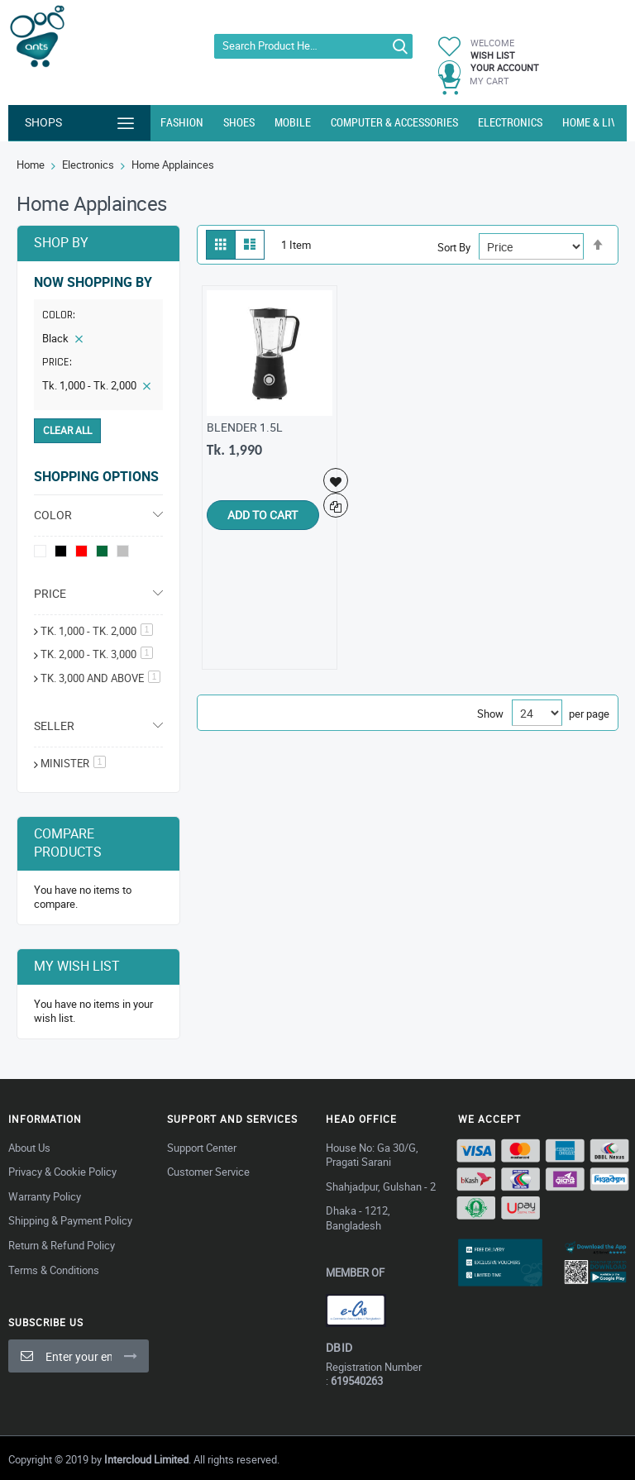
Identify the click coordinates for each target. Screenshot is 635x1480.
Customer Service (208, 1171)
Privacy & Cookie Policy (62, 1171)
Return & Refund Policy (61, 1245)
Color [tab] (53, 515)
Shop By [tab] (61, 242)
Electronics (88, 164)
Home (31, 164)
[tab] (98, 342)
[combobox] (313, 46)
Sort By (453, 247)
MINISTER (73, 763)
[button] (336, 480)
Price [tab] (50, 593)
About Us (29, 1147)
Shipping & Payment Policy (70, 1220)
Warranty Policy (44, 1196)
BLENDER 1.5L (245, 427)
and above (100, 678)
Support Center (201, 1147)
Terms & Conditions (53, 1270)
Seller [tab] (54, 725)
